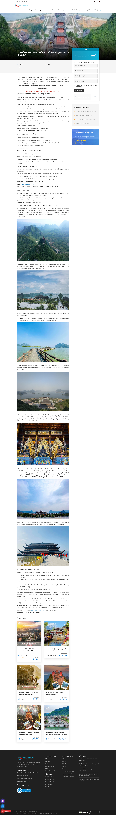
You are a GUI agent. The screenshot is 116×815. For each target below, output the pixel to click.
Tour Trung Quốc (62, 10)
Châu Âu (64, 761)
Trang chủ (31, 10)
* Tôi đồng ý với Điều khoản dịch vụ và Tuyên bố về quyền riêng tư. (86, 86)
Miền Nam (47, 761)
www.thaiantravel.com (28, 184)
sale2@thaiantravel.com (26, 778)
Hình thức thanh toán (50, 779)
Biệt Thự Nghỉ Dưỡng (74, 10)
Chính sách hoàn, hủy (50, 782)
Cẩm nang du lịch (87, 10)
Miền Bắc (47, 758)
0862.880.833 (26, 775)
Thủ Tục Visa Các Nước (68, 776)
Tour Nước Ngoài (51, 10)
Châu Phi (64, 766)
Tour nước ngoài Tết (67, 774)
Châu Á (64, 758)
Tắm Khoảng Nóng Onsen (51, 771)
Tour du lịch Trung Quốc (68, 771)
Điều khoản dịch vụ (49, 776)
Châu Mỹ (64, 763)
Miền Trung (47, 763)
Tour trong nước (39, 10)
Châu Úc (64, 769)
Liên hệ (96, 10)
